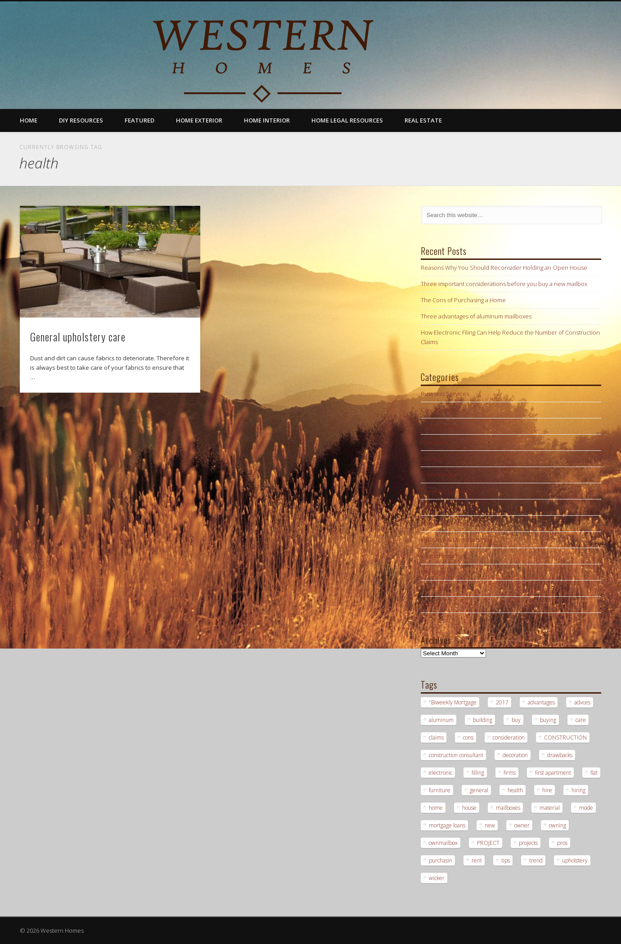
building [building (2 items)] (482, 720)
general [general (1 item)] (479, 790)
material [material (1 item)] (550, 808)
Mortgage (433, 572)
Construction (438, 410)
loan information (443, 556)
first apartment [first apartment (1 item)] (553, 772)
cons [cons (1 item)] (468, 737)
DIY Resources (81, 120)
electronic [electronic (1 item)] (440, 772)
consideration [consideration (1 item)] (509, 737)
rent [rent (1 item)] (477, 860)
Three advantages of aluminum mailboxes (476, 316)
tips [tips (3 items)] (505, 860)
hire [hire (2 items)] (547, 790)
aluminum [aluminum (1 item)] (441, 720)
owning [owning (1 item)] (557, 825)
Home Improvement (447, 491)
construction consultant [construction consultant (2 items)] (456, 755)
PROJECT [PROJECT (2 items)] (488, 843)
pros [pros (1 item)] (562, 843)
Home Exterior (199, 120)
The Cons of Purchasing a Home (463, 300)
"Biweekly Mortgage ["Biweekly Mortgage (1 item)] (453, 702)
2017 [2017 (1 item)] (502, 702)
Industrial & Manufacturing (456, 540)
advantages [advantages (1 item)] (541, 702)
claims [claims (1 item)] (436, 737)
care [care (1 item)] (581, 720)
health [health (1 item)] (515, 790)
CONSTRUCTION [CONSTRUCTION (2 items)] (565, 737)
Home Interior (267, 120)
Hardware (434, 458)
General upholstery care (78, 336)
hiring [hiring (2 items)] (578, 790)
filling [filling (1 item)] (478, 772)
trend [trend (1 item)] (536, 860)
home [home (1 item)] (436, 808)
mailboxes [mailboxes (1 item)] (508, 808)
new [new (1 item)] (490, 825)
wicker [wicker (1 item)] (437, 878)
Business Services (445, 394)
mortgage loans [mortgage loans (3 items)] (447, 825)
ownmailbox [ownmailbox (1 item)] (443, 843)
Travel (429, 604)
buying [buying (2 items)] (548, 720)
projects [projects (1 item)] (528, 843)
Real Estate (423, 120)
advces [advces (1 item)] (582, 702)
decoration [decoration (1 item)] (515, 755)
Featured (139, 120)
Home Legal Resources (347, 120)
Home (28, 120)
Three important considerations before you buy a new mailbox (504, 284)
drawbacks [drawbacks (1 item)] (559, 755)
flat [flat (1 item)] (594, 772)
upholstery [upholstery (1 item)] (575, 860)
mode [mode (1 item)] (586, 808)
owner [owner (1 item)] (522, 825)
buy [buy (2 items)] (516, 720)
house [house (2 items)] (469, 808)
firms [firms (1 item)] (510, 772)
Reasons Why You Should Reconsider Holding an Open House (504, 267)
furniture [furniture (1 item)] (439, 790)
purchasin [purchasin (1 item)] (440, 860)
